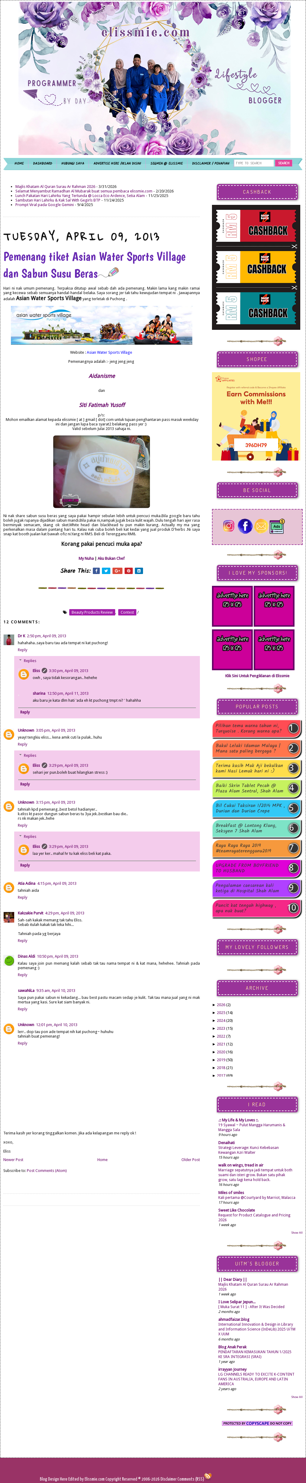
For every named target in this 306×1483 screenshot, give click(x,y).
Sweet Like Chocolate (236, 1210)
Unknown (26, 730)
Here (64, 1479)
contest (127, 612)
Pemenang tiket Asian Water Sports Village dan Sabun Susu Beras (94, 265)
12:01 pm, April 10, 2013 (56, 1024)
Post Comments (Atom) (47, 1170)
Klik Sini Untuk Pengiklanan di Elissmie (257, 676)
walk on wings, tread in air (240, 1165)
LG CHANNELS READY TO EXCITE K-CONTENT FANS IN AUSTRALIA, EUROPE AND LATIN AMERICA (256, 1379)
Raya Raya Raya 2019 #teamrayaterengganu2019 (243, 848)
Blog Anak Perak (232, 1347)
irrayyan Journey (232, 1369)
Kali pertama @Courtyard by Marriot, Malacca (256, 1198)
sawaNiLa (26, 990)
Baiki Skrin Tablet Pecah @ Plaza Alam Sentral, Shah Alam (249, 788)
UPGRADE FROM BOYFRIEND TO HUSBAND (247, 868)
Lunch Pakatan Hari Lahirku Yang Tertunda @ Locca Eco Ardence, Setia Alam (80, 195)
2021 (221, 1044)
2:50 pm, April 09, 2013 (46, 636)
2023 (221, 1028)
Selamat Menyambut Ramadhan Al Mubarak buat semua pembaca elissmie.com (83, 191)
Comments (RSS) (190, 1479)
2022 (221, 1036)
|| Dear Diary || (232, 1279)
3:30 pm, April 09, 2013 (68, 670)
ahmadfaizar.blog (233, 1319)
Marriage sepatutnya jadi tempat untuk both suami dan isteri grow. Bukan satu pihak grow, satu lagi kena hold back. (255, 1175)
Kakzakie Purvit (30, 913)
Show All (297, 1232)
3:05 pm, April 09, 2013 (55, 730)
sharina (39, 693)
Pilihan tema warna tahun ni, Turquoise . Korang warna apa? (249, 728)
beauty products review (92, 612)
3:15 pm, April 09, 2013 (55, 802)
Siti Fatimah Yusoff (102, 405)
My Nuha (86, 558)
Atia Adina (26, 883)
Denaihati (226, 1142)
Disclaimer (168, 1479)
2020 (221, 1052)
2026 (221, 1004)
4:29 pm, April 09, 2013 (64, 913)
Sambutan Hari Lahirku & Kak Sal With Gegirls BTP (57, 200)
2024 (221, 1020)
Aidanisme (102, 376)
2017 (221, 1075)
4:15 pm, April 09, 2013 (56, 883)
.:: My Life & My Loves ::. (238, 1120)
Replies (30, 660)
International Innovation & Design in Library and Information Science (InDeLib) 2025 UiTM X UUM (256, 1329)
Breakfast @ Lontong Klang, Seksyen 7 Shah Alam (246, 828)
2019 (221, 1060)
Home (102, 1159)
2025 (221, 1012)
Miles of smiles (231, 1192)
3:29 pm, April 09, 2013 (68, 765)
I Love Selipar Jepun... (237, 1302)
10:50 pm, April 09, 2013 (57, 956)
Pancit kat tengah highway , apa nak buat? (246, 908)
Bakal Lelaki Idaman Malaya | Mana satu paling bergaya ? (248, 748)
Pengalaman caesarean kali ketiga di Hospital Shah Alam (247, 888)
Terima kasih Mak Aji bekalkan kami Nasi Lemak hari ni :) (249, 768)
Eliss (36, 670)
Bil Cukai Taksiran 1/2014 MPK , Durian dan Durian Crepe (250, 808)
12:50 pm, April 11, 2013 (68, 693)
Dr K (21, 636)
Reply (22, 650)
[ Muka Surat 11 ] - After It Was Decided (251, 1307)
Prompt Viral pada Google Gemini (44, 204)
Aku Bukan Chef (111, 558)
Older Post (190, 1159)
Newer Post (13, 1159)
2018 (221, 1067)
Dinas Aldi (26, 956)
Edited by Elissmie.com (86, 1479)
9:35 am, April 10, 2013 (55, 990)
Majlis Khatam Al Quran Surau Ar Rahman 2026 (55, 186)
